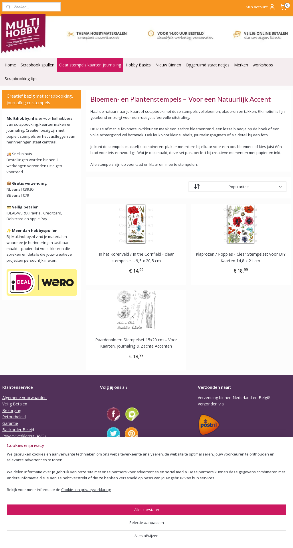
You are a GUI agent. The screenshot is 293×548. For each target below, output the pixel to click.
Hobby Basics (138, 65)
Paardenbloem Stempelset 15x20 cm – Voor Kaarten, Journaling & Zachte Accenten (136, 343)
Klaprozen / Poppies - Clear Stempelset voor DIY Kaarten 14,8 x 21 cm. (241, 257)
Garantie (10, 423)
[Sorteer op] (237, 187)
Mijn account (261, 6)
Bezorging (11, 410)
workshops (263, 65)
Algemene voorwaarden (24, 397)
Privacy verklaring (18, 436)
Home (10, 65)
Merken (241, 65)
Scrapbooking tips (21, 78)
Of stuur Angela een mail (123, 515)
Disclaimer (12, 449)
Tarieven (206, 439)
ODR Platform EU (18, 442)
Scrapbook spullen (37, 65)
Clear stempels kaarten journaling (90, 65)
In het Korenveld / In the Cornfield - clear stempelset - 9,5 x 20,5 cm (135, 257)
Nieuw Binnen (168, 65)
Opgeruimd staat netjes (207, 65)
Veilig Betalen (14, 404)
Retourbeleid (14, 416)
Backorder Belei (17, 429)
